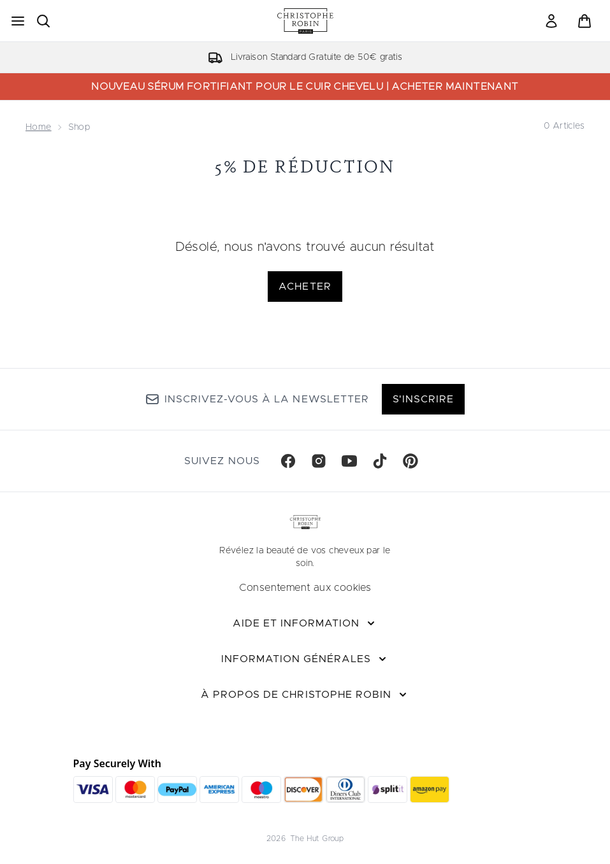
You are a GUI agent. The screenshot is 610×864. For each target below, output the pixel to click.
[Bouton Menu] (17, 21)
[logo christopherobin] (305, 21)
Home (38, 127)
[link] (551, 21)
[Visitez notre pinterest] (410, 461)
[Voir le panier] (584, 21)
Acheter (305, 286)
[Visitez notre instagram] (318, 461)
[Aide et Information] (305, 623)
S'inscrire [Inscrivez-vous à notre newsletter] (423, 399)
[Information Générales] (305, 659)
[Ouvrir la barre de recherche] (43, 21)
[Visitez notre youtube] (349, 461)
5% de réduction (305, 166)
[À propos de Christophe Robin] (305, 694)
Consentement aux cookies (305, 588)
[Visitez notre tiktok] (380, 461)
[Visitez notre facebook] (288, 461)
